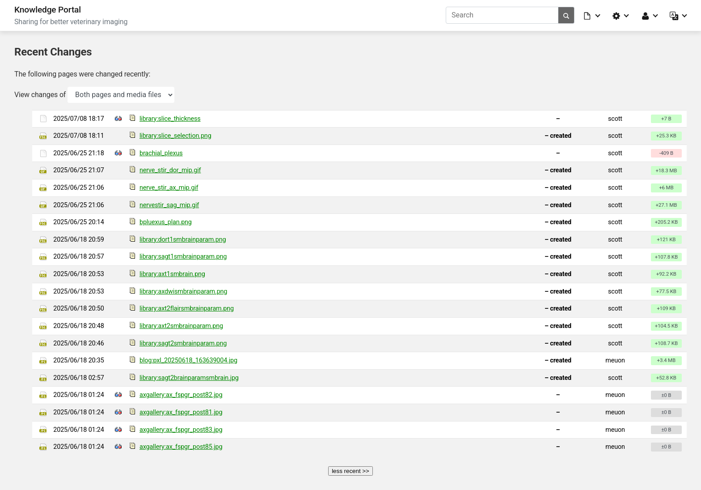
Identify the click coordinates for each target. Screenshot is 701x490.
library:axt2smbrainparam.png (181, 326)
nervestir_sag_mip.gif (169, 205)
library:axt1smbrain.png (172, 274)
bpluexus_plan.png (165, 222)
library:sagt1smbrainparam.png (183, 256)
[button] (592, 15)
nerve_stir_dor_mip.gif (170, 170)
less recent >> (350, 471)
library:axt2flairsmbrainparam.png (186, 308)
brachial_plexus (161, 153)
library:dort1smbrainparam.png (182, 239)
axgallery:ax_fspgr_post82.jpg (180, 395)
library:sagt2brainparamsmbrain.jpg (189, 378)
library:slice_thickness (170, 119)
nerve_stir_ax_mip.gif (168, 188)
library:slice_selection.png (175, 136)
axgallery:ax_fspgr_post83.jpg (180, 430)
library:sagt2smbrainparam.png (183, 343)
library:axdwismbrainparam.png (183, 291)
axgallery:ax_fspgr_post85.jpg (180, 447)
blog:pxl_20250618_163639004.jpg (188, 360)
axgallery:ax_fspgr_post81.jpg (180, 412)
